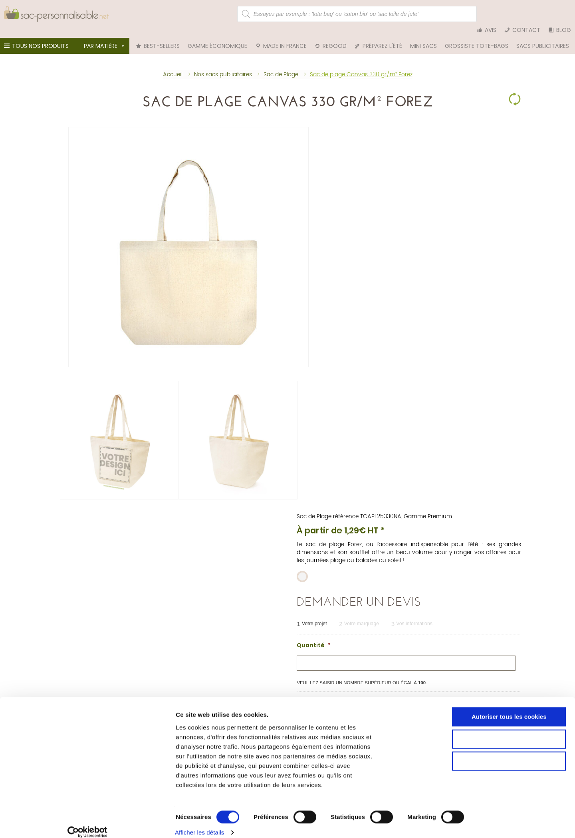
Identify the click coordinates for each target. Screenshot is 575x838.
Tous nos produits (37, 38)
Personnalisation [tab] (176, 483)
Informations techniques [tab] (101, 483)
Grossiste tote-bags (476, 36)
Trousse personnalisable (242, 694)
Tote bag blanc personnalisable (409, 694)
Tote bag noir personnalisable (407, 674)
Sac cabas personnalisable (246, 687)
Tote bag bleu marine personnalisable (417, 687)
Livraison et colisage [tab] (245, 483)
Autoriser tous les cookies (508, 743)
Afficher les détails (437, 822)
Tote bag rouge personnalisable (409, 681)
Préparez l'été (382, 36)
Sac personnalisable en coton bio (95, 681)
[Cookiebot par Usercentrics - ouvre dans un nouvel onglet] (52, 822)
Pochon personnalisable (242, 681)
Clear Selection (514, 87)
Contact (526, 14)
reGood (335, 36)
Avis (490, 14)
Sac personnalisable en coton (91, 674)
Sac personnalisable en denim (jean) (100, 694)
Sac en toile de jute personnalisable (98, 687)
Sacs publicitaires (542, 36)
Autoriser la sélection (508, 765)
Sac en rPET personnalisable (88, 701)
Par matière (104, 36)
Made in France (285, 36)
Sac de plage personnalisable (249, 701)
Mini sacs (423, 36)
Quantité (314, 248)
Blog (563, 14)
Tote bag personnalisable (244, 674)
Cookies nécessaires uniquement (508, 787)
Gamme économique (217, 36)
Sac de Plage (314, 119)
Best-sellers (162, 36)
